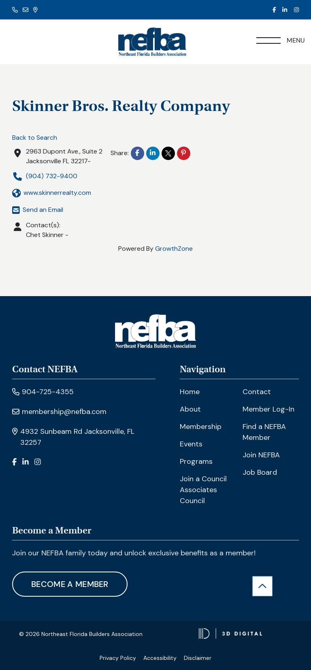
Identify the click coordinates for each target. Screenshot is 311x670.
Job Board (260, 472)
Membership (201, 426)
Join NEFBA (261, 455)
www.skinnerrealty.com (51, 193)
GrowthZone (174, 248)
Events (191, 444)
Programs (196, 461)
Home (190, 392)
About (190, 409)
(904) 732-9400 (44, 176)
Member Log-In (268, 409)
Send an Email (37, 209)
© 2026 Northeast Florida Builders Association (81, 634)
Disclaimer (197, 657)
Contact (257, 392)
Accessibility (160, 657)
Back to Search (34, 137)
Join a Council (203, 479)
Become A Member (70, 584)
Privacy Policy (118, 657)
